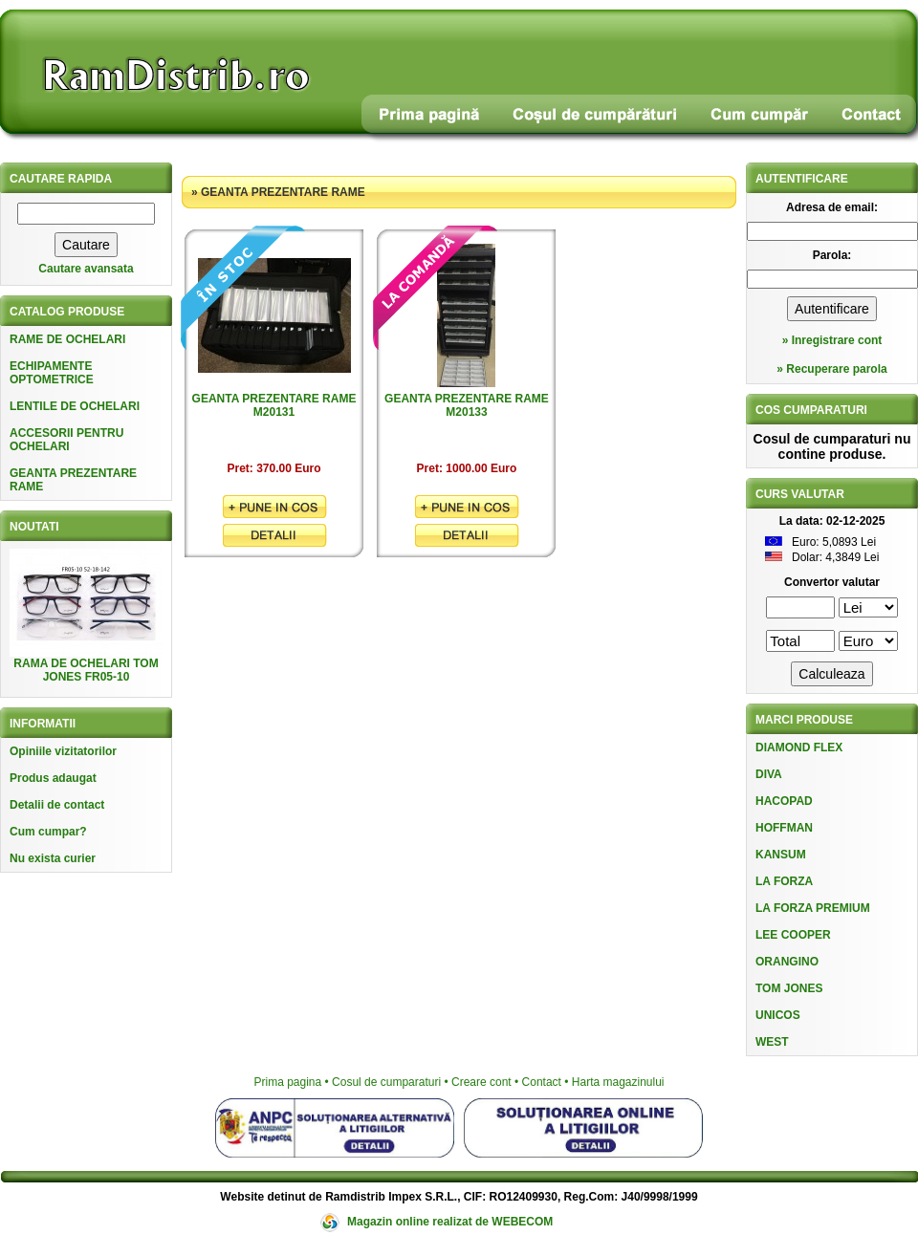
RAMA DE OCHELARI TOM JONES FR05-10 (85, 670)
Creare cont (481, 1082)
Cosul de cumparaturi (386, 1082)
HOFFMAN (784, 827)
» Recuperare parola (831, 369)
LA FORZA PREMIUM (812, 908)
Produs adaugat (53, 778)
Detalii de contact (57, 805)
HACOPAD (784, 801)
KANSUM (780, 854)
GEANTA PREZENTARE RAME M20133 (466, 405)
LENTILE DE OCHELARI (75, 406)
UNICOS (777, 1015)
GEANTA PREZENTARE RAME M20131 (274, 405)
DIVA (768, 774)
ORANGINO (787, 961)
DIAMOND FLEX (798, 747)
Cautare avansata (85, 268)
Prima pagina (287, 1082)
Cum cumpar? (48, 831)
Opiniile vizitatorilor (63, 751)
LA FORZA (784, 881)
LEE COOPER (793, 935)
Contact (541, 1082)
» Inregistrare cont (832, 340)
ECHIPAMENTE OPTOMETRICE (52, 372)
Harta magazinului (618, 1082)
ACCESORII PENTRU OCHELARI (66, 439)
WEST (772, 1042)
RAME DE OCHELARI (67, 339)
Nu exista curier (53, 858)
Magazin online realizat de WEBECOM (450, 1221)
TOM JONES (788, 988)
